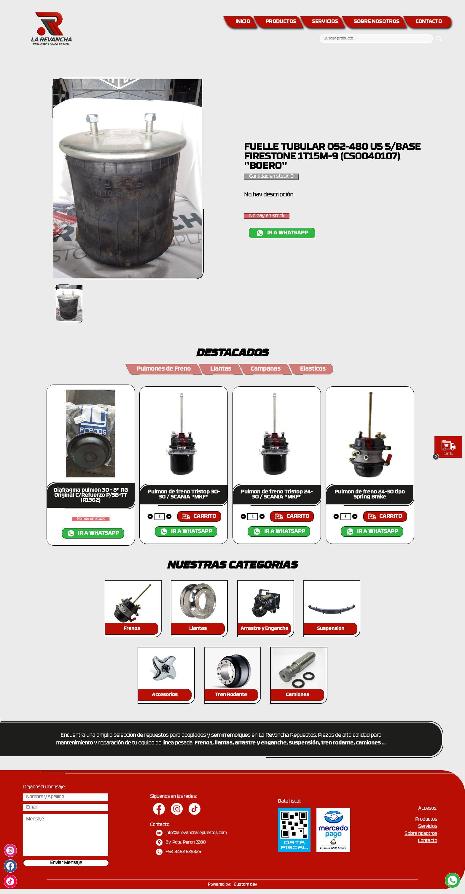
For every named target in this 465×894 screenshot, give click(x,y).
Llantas (220, 369)
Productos (426, 819)
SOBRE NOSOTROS (376, 22)
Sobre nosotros (421, 834)
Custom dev (245, 884)
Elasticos (313, 369)
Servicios (427, 827)
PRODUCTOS (281, 22)
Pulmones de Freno (164, 369)
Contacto (427, 841)
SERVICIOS (325, 22)
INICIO (242, 22)
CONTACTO (428, 22)
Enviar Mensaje (66, 863)
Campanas (266, 369)
